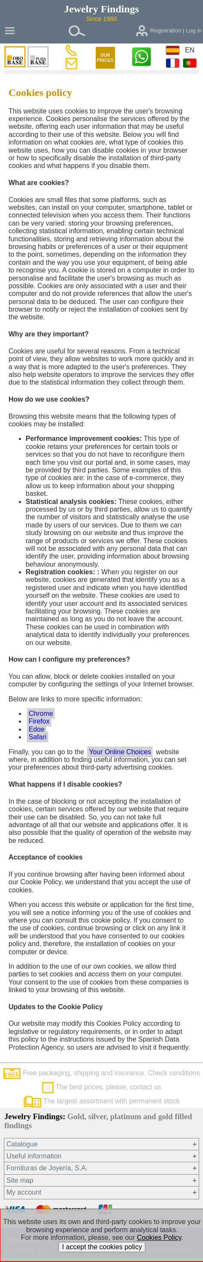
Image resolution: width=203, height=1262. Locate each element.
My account (23, 1192)
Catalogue (22, 1144)
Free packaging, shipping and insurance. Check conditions (101, 1073)
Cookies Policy (159, 1237)
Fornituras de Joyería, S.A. (47, 1168)
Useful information (34, 1156)
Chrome (41, 713)
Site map (19, 1180)
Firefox (39, 721)
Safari (38, 737)
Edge (36, 729)
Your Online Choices (120, 751)
